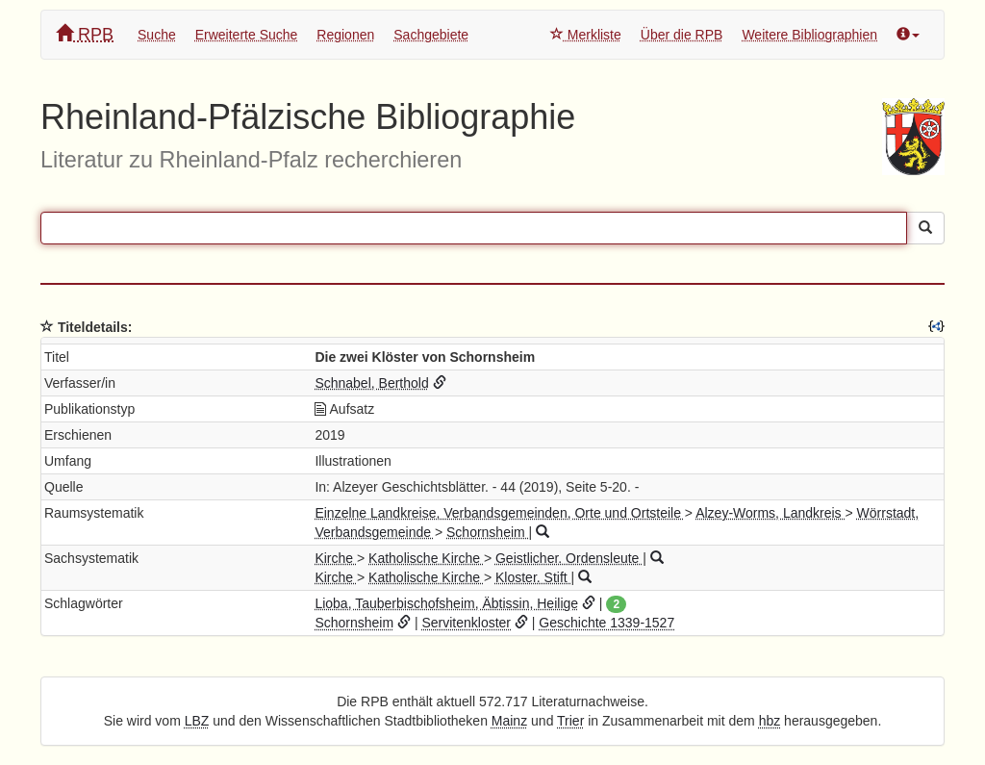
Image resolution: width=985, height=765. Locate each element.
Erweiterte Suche (246, 34)
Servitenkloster (466, 622)
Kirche (336, 558)
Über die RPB (682, 34)
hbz (770, 720)
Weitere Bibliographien (809, 34)
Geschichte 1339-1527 (606, 622)
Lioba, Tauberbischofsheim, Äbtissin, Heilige (446, 603)
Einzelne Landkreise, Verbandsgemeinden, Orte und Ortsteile (499, 513)
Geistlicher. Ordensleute (569, 558)
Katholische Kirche (426, 558)
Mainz (509, 720)
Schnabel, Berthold (371, 383)
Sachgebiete (430, 34)
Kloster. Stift (533, 577)
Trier (570, 720)
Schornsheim (487, 532)
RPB (85, 34)
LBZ (197, 720)
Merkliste (585, 34)
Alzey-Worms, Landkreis (770, 513)
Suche (157, 34)
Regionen (345, 34)
